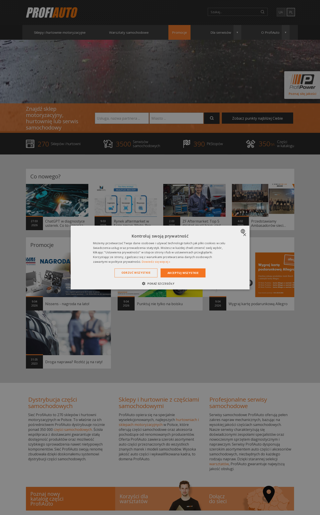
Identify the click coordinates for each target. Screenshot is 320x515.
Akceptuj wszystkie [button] (183, 273)
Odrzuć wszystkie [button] (135, 272)
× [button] (244, 234)
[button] (159, 283)
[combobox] (243, 231)
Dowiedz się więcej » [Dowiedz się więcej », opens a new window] (156, 262)
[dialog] (160, 257)
